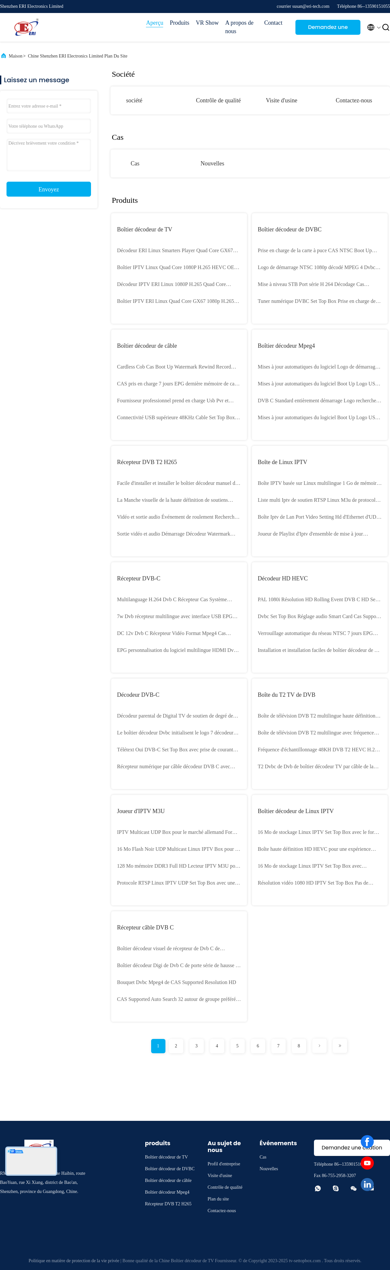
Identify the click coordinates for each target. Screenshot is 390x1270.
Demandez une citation (328, 29)
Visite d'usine (281, 100)
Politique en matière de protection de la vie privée (74, 1260)
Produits (179, 22)
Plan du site (218, 1199)
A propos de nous (239, 26)
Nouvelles (212, 163)
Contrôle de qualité (218, 100)
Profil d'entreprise (224, 1163)
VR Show (207, 22)
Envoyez (49, 189)
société (134, 100)
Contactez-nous (354, 100)
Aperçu (154, 22)
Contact (273, 22)
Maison (15, 56)
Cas (135, 163)
